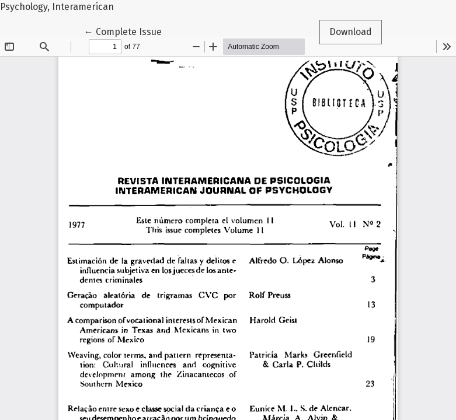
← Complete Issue (128, 30)
